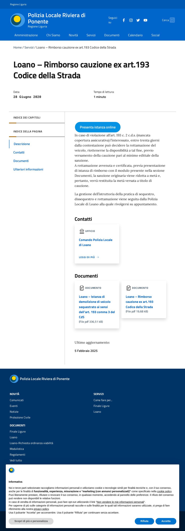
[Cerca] (170, 20)
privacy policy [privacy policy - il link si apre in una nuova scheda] (41, 509)
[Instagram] (124, 20)
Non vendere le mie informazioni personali (120, 502)
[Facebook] (116, 20)
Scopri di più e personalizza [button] (31, 521)
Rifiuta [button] (145, 521)
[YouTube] (138, 20)
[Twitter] (131, 20)
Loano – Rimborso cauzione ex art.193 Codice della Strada (139, 301)
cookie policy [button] (164, 491)
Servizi (29, 47)
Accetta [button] (166, 521)
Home (17, 47)
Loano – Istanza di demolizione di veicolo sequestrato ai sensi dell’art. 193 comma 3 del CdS (97, 307)
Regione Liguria (18, 4)
